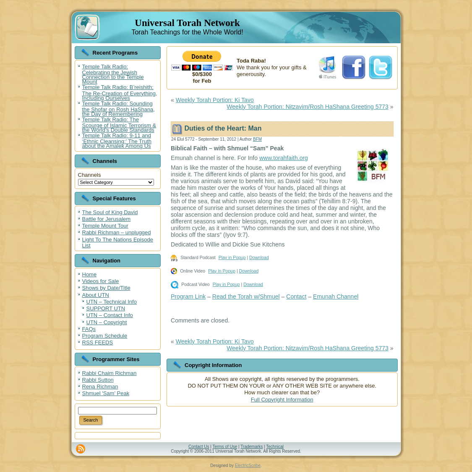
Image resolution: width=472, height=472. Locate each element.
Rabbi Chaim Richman (109, 373)
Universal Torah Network (187, 23)
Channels (89, 175)
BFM (257, 139)
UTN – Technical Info (111, 302)
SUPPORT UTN (105, 308)
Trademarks (251, 446)
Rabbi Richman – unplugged (116, 232)
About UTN (95, 295)
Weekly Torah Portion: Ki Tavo (215, 100)
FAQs (89, 329)
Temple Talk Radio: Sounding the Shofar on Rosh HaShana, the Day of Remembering (118, 108)
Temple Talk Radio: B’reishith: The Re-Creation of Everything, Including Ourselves (119, 92)
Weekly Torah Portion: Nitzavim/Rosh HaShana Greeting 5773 (307, 106)
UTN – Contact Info (109, 315)
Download (259, 257)
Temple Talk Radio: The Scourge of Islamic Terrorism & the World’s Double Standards (119, 124)
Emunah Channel (335, 296)
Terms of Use (224, 446)
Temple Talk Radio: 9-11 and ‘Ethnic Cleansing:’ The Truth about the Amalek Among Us (116, 140)
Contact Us (198, 446)
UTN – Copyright (106, 322)
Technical (275, 446)
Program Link (188, 296)
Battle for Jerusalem (106, 219)
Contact (296, 296)
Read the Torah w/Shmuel (246, 296)
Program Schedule (105, 336)
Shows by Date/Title (106, 288)
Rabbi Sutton (98, 380)
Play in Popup (232, 257)
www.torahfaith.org (283, 158)
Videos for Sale (100, 281)
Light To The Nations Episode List (117, 242)
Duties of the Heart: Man (222, 128)
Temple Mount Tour (105, 226)
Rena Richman (100, 386)
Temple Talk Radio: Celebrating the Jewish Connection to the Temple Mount (113, 74)
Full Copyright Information (282, 399)
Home (89, 274)
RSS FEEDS (97, 342)
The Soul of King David (110, 212)
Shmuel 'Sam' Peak (106, 393)
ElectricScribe (248, 465)
